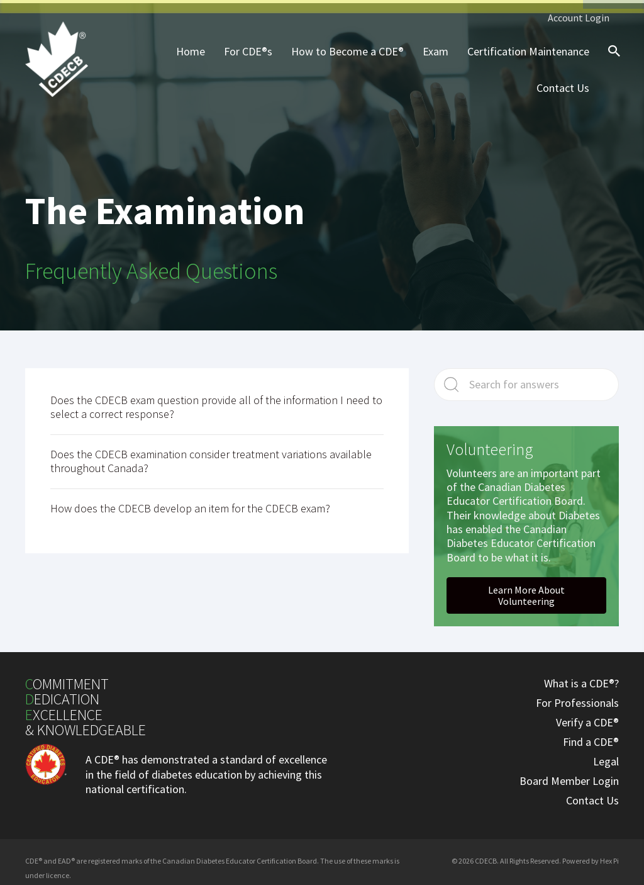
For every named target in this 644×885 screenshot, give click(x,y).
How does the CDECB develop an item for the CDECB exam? (190, 505)
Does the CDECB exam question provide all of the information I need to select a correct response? (216, 404)
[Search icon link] (611, 59)
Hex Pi (609, 857)
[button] (526, 592)
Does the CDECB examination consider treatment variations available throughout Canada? (211, 458)
